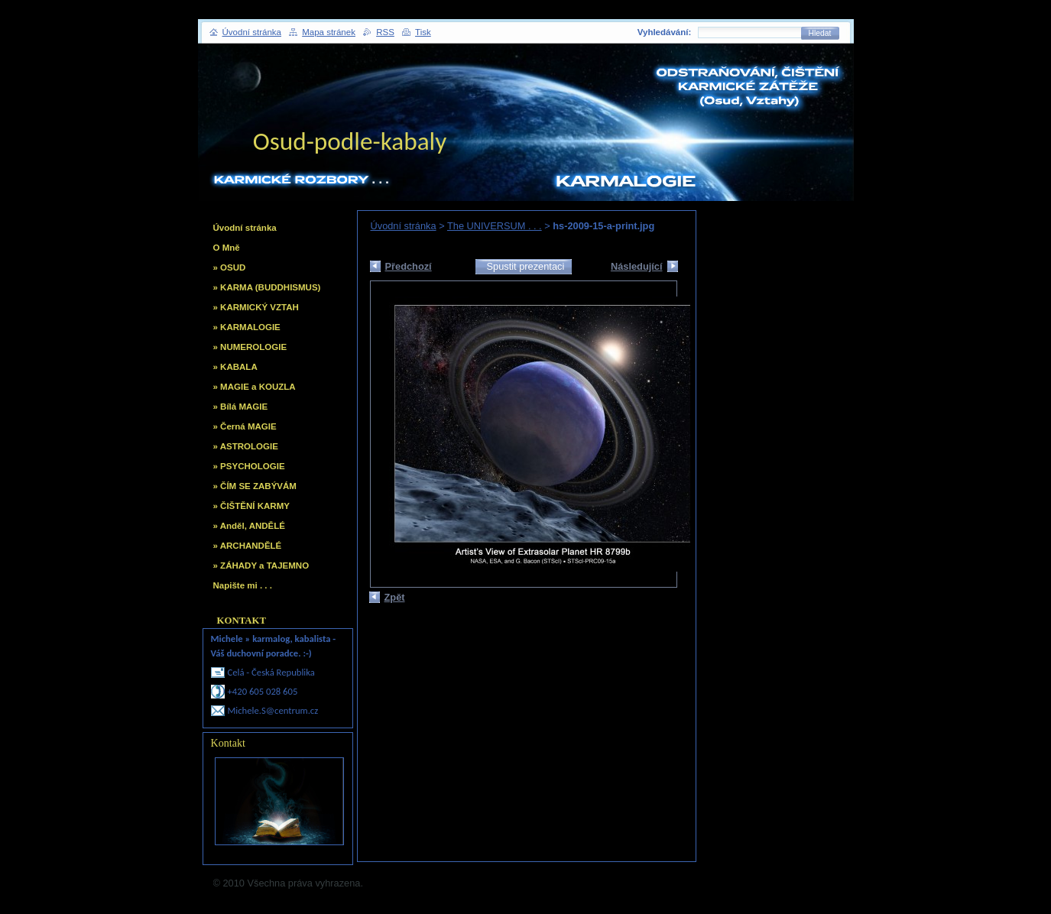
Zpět (394, 597)
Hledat (820, 33)
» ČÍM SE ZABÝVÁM (255, 486)
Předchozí (408, 266)
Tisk (423, 32)
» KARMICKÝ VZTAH (256, 307)
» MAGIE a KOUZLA (254, 386)
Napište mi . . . (242, 585)
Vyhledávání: (664, 32)
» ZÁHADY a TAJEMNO (261, 565)
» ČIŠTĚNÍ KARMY (251, 505)
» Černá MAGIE (245, 426)
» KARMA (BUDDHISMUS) (267, 287)
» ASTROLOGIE (245, 446)
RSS (385, 32)
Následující (637, 266)
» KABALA (235, 366)
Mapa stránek (328, 32)
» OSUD (229, 267)
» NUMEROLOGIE (250, 347)
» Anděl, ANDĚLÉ (249, 525)
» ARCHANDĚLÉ (247, 545)
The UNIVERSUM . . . (494, 226)
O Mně (226, 247)
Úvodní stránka (403, 226)
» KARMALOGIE (247, 327)
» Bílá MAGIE (240, 406)
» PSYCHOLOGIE (249, 466)
